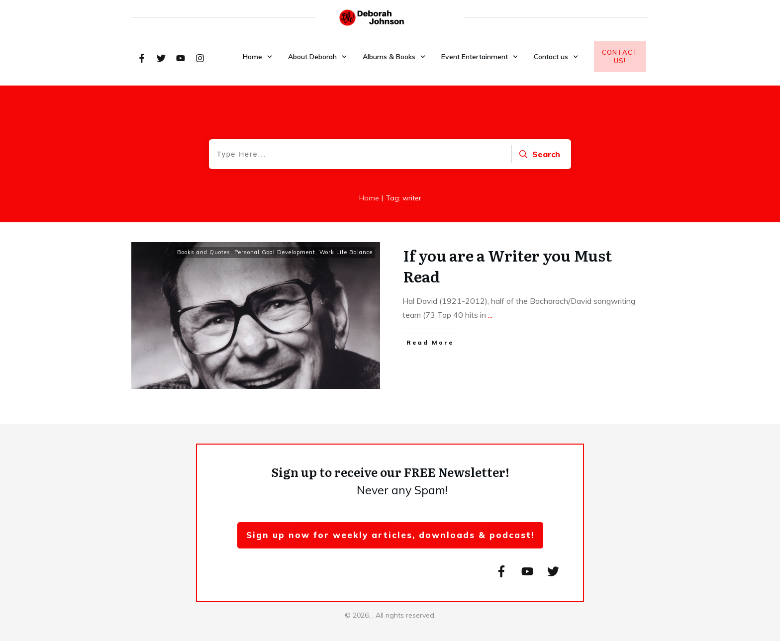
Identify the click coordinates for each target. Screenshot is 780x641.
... (490, 315)
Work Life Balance (346, 252)
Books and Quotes (203, 252)
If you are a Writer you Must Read (507, 265)
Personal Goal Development (274, 252)
